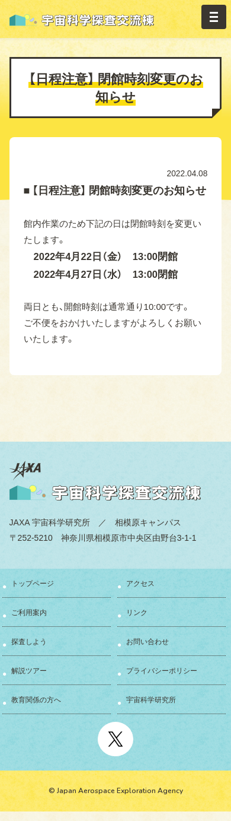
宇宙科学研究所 (151, 699)
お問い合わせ (147, 641)
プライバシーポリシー (161, 670)
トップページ (32, 583)
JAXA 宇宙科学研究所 (49, 522)
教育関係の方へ (36, 699)
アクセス (140, 583)
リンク (136, 612)
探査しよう (29, 641)
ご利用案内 (29, 612)
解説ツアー (29, 670)
